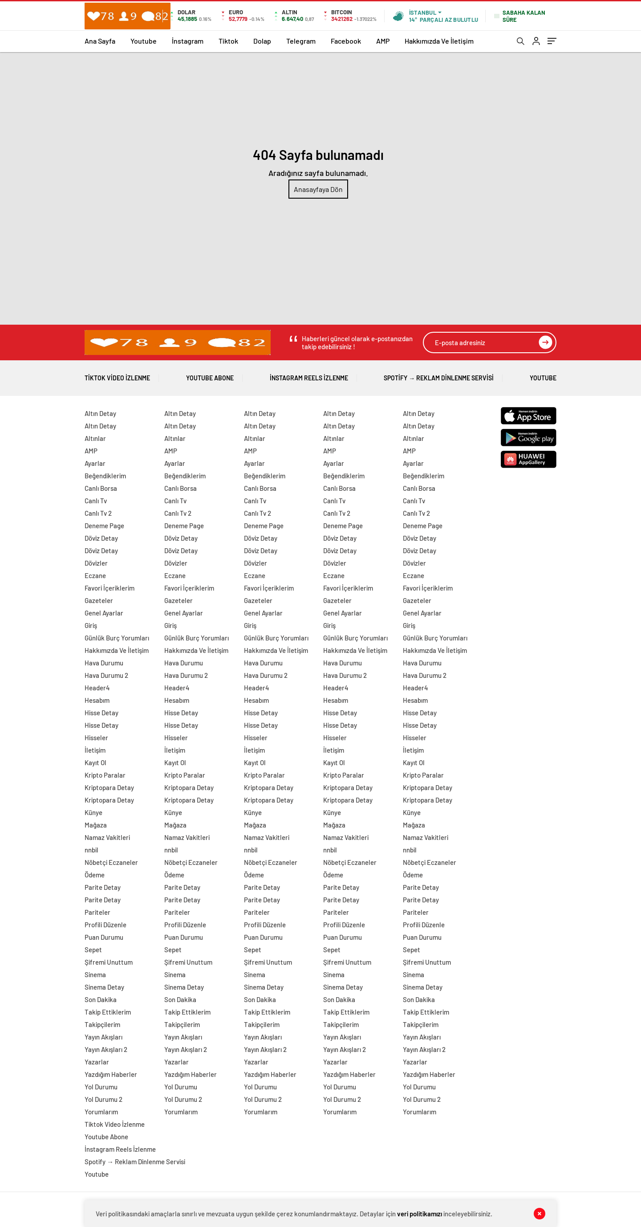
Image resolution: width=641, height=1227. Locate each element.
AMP (382, 41)
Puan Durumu (104, 937)
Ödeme (95, 875)
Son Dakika (101, 999)
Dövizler (96, 563)
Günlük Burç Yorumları (117, 638)
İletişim (95, 750)
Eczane (95, 575)
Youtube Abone (210, 375)
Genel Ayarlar (104, 613)
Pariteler (97, 912)
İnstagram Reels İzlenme (309, 375)
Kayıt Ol (95, 762)
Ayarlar (95, 463)
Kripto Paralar (105, 775)
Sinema (95, 974)
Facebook (346, 41)
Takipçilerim (102, 1024)
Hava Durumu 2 (106, 675)
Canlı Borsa (101, 488)
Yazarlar (97, 1062)
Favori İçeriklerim (109, 588)
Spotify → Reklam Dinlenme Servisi (439, 375)
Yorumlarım (101, 1112)
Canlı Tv (96, 501)
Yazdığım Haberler (111, 1074)
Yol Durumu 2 (103, 1099)
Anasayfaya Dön (318, 189)
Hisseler (96, 738)
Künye (93, 812)
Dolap (262, 41)
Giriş (91, 625)
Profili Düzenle (105, 925)
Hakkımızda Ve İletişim (439, 41)
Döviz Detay (101, 538)
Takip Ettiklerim (108, 1012)
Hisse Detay (101, 713)
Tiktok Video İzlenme (117, 375)
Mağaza (96, 825)
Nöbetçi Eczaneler (111, 862)
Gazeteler (99, 600)
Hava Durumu (104, 663)
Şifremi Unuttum (109, 962)
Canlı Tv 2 (98, 513)
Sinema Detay (104, 987)
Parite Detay (103, 887)
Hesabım (97, 700)
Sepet (93, 950)
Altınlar (95, 438)
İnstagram (187, 41)
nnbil (91, 850)
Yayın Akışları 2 (106, 1049)
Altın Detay (100, 413)
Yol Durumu (101, 1087)
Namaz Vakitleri (107, 837)
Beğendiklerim (105, 476)
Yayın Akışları (103, 1037)
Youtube (143, 41)
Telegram (301, 41)
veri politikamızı (419, 1214)
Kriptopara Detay (109, 787)
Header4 (97, 688)
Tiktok (228, 41)
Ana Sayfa (100, 41)
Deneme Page (104, 526)
